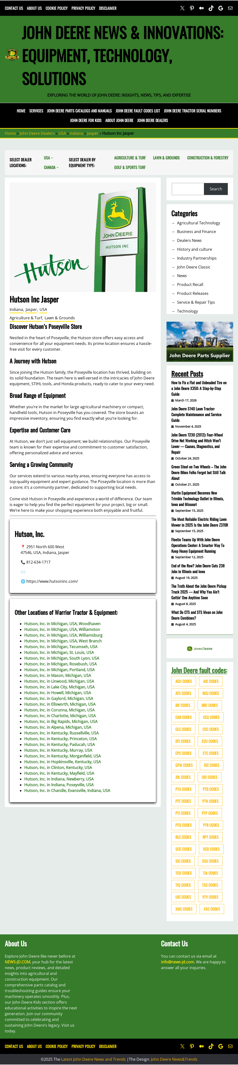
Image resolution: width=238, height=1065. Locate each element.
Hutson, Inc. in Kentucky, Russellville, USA (61, 733)
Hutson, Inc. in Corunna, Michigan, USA (59, 710)
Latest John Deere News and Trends (93, 1059)
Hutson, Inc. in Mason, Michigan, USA (57, 675)
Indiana (76, 133)
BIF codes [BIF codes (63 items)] (182, 705)
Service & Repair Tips (196, 302)
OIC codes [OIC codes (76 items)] (209, 777)
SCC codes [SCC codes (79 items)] (183, 849)
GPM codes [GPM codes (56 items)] (184, 765)
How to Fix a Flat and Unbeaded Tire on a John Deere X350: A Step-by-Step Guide (198, 388)
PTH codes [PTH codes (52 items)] (210, 801)
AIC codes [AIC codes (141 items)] (211, 681)
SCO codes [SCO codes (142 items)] (211, 849)
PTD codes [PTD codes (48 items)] (211, 789)
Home (21, 111)
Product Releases (192, 293)
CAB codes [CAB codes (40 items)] (183, 717)
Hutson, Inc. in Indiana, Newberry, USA (59, 779)
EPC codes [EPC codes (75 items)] (183, 753)
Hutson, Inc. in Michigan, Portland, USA (59, 669)
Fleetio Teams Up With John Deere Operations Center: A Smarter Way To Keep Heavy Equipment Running (197, 545)
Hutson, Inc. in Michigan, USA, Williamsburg (63, 635)
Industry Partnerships (197, 258)
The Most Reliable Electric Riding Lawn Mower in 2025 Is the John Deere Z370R (199, 522)
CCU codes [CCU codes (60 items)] (211, 717)
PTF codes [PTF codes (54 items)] (183, 801)
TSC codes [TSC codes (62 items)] (210, 885)
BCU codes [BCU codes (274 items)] (210, 693)
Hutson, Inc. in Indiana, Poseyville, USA (59, 784)
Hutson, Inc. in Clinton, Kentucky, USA (58, 767)
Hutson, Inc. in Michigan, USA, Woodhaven (62, 623)
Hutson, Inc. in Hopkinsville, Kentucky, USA (62, 761)
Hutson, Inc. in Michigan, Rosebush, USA (60, 664)
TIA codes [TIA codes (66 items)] (210, 873)
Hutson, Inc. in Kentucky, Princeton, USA (60, 738)
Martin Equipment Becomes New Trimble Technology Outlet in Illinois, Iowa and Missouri (197, 498)
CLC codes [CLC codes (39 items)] (183, 729)
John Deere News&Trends (174, 1059)
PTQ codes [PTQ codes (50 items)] (183, 825)
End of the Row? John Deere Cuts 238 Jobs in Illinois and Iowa (198, 568)
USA (62, 133)
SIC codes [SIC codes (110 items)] (183, 861)
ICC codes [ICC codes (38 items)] (211, 765)
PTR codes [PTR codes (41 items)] (211, 825)
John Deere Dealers (37, 133)
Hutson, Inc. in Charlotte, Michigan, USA (60, 715)
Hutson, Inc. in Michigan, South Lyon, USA (61, 658)
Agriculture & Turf (26, 317)
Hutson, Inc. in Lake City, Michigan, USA (59, 687)
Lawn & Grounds (60, 317)
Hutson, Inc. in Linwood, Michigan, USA (59, 681)
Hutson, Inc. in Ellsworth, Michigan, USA (59, 704)
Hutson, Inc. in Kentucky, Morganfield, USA (62, 756)
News (182, 275)
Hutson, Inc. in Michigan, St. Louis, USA (59, 652)
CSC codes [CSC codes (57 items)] (210, 729)
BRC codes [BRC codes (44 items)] (210, 705)
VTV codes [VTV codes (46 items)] (210, 897)
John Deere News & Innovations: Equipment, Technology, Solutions (122, 55)
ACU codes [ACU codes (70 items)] (183, 681)
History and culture (194, 249)
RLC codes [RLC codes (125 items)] (183, 837)
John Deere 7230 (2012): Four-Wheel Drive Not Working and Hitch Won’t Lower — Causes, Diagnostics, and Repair (197, 443)
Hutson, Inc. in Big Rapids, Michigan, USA (60, 721)
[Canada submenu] (57, 167)
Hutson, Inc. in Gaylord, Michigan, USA (58, 698)
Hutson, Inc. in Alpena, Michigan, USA (57, 727)
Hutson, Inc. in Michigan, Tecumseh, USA (60, 646)
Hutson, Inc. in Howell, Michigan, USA (57, 692)
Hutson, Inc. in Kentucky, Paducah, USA (59, 744)
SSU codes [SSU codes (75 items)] (210, 861)
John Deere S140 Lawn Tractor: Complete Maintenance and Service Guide (196, 414)
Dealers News (189, 240)
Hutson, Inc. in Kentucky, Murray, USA (58, 750)
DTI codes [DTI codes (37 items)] (182, 741)
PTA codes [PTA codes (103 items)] (183, 789)
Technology (187, 311)
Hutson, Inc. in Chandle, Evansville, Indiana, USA (67, 790)
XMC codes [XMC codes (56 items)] (183, 909)
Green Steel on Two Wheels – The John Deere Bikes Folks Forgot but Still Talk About (198, 472)
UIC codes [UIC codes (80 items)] (183, 897)
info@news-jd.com (177, 962)
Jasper (92, 133)
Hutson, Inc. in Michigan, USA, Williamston (62, 629)
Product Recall (190, 284)
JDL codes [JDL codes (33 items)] (182, 777)
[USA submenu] (52, 158)
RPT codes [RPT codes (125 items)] (210, 837)
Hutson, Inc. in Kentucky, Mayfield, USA (59, 773)
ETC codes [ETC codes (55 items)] (211, 753)
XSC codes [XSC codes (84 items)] (212, 909)
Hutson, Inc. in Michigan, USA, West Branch (63, 641)
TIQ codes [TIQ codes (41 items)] (183, 885)
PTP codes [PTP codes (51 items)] (210, 813)
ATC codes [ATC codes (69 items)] (183, 693)
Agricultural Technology (198, 223)
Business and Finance (196, 231)
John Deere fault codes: (199, 670)
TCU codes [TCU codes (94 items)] (183, 873)
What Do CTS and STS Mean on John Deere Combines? (196, 615)
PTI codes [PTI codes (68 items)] (182, 813)
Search (216, 189)
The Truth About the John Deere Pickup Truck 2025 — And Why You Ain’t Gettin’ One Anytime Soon (198, 591)
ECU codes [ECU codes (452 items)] (210, 741)
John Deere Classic (193, 267)
